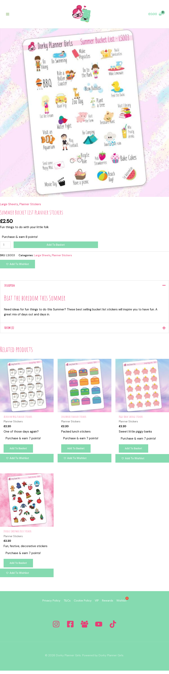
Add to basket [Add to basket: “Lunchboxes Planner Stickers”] (76, 451)
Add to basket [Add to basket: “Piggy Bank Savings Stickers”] (134, 451)
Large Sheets (9, 206)
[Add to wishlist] (17, 265)
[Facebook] (70, 627)
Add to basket (56, 246)
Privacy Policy (43, 604)
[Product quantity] (5, 246)
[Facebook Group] (84, 627)
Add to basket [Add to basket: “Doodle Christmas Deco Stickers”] (19, 567)
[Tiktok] (113, 627)
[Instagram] (56, 627)
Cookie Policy (81, 604)
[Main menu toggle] (8, 15)
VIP (98, 604)
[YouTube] (98, 627)
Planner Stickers (31, 206)
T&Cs (62, 604)
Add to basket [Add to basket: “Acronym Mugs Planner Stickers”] (19, 451)
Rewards (112, 604)
